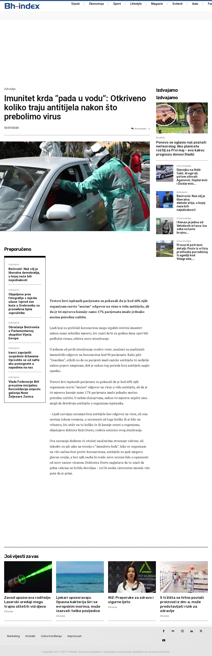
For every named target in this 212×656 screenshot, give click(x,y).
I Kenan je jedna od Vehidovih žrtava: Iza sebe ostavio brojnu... (192, 227)
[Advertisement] (106, 53)
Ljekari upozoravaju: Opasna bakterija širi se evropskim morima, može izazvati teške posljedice (79, 604)
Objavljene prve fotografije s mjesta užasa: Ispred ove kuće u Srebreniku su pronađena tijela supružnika (24, 303)
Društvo (160, 138)
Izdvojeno (13, 264)
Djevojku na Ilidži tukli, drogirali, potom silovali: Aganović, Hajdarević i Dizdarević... (192, 176)
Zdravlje (10, 89)
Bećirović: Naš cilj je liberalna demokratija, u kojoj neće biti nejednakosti (24, 274)
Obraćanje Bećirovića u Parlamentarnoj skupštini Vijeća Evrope (23, 332)
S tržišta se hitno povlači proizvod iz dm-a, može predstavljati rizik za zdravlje (183, 604)
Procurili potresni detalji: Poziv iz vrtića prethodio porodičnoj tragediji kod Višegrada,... (192, 252)
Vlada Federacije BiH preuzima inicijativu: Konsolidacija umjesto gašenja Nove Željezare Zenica (24, 389)
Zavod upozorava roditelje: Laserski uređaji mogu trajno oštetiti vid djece (27, 604)
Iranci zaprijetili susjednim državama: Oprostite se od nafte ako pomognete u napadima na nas (24, 360)
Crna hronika (184, 166)
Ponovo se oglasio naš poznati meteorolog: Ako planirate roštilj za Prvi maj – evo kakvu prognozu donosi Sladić (181, 148)
